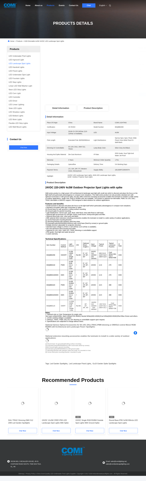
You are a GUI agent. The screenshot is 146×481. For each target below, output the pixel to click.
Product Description (93, 108)
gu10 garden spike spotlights (104, 364)
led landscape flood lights (80, 364)
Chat (89, 5)
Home (28, 5)
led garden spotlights (59, 364)
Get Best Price (104, 94)
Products (50, 5)
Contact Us (73, 5)
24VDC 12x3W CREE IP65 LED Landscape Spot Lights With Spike (55, 421)
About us (38, 5)
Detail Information (60, 108)
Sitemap (21, 474)
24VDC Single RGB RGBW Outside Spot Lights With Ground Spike (89, 421)
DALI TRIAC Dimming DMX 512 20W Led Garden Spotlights (20, 421)
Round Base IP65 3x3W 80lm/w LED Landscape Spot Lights (123, 421)
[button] (12, 409)
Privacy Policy (30, 474)
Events (62, 5)
